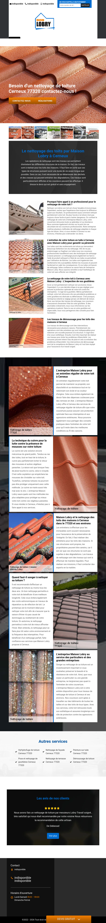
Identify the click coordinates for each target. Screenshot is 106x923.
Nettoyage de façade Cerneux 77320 (55, 752)
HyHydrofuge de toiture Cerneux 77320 (28, 752)
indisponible (16, 4)
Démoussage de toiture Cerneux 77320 (83, 760)
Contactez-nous (22, 101)
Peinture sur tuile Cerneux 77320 (81, 752)
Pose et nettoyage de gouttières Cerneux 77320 (28, 761)
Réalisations (45, 101)
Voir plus (53, 836)
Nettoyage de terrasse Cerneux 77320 (56, 760)
